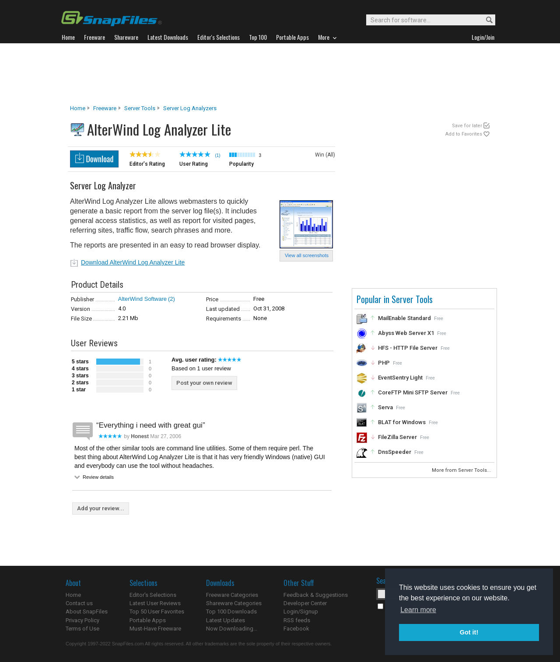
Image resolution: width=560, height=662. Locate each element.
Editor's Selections (153, 595)
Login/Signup (301, 611)
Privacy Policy (82, 620)
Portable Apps (148, 620)
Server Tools (139, 108)
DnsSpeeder (394, 452)
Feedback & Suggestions (316, 595)
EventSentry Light (400, 377)
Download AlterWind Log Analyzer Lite (133, 262)
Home (77, 108)
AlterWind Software (142, 299)
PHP (384, 362)
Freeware (104, 108)
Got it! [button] (469, 632)
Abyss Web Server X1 (406, 333)
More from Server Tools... (462, 470)
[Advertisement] (280, 74)
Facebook (296, 628)
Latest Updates (225, 620)
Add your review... (100, 508)
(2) (171, 299)
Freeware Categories (232, 595)
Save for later (467, 126)
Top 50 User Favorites (157, 611)
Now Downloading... (231, 628)
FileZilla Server (397, 437)
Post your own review (204, 383)
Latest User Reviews (155, 603)
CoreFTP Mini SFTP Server (413, 392)
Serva (385, 407)
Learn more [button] (418, 609)
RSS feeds (297, 620)
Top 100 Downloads (231, 611)
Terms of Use (82, 628)
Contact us (79, 603)
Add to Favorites (463, 134)
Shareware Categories (234, 603)
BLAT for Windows (402, 422)
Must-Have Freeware (155, 628)
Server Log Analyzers (190, 108)
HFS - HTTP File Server (408, 348)
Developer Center (305, 603)
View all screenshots (307, 255)
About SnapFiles (87, 611)
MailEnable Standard (404, 318)
